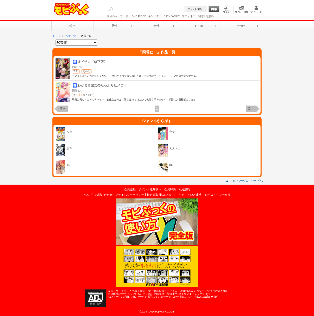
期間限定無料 (206, 16)
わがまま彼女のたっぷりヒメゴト (102, 85)
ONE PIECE (139, 16)
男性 (114, 26)
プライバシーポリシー (129, 194)
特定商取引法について (161, 194)
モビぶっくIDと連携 (217, 194)
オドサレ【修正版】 (92, 62)
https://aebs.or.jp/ (207, 296)
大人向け (88, 95)
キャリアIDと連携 (189, 194)
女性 (156, 26)
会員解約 (170, 189)
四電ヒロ (77, 66)
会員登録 (130, 189)
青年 (75, 71)
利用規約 (184, 189)
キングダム (155, 16)
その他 (240, 26)
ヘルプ (88, 194)
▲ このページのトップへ (244, 181)
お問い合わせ (104, 194)
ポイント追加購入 (149, 189)
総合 (72, 26)
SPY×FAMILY (172, 16)
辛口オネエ (189, 16)
